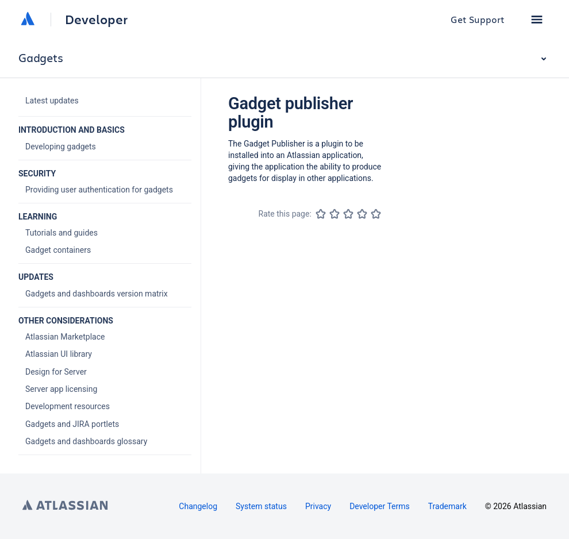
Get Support (478, 19)
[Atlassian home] (27, 19)
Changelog (198, 506)
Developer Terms (379, 506)
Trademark (447, 506)
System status (261, 506)
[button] (537, 19)
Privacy (318, 506)
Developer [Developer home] (96, 19)
